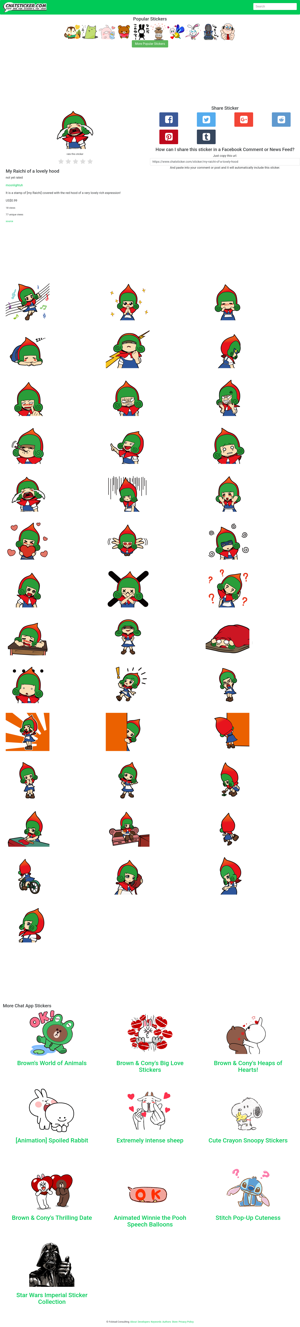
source (9, 221)
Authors (166, 1321)
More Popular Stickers (150, 44)
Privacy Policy (186, 1321)
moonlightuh (14, 185)
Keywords (156, 1321)
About (133, 1321)
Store (175, 1321)
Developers (144, 1321)
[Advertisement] (115, 79)
